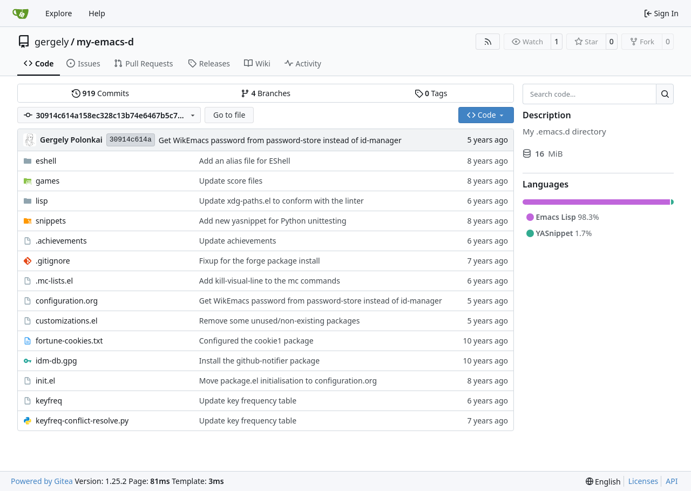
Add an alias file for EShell (244, 161)
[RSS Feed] (488, 41)
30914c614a (131, 140)
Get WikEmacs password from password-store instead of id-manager (280, 140)
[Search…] (665, 94)
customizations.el (67, 320)
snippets (51, 221)
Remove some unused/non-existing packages (279, 320)
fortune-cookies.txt (69, 340)
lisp (42, 201)
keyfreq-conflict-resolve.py (82, 420)
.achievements (61, 241)
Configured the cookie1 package (256, 340)
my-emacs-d (105, 41)
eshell (46, 161)
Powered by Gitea (42, 481)
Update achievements (237, 241)
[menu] (603, 481)
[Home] (20, 13)
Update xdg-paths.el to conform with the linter (281, 201)
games (47, 181)
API (672, 481)
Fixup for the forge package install (259, 260)
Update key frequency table (247, 400)
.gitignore (53, 260)
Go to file (229, 115)
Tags (431, 93)
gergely (52, 41)
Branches (265, 93)
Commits (100, 93)
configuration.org (67, 300)
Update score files (230, 181)
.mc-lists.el (54, 280)
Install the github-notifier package (259, 360)
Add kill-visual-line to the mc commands (269, 280)
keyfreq (49, 400)
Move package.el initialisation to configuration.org (288, 380)
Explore (58, 13)
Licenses (643, 481)
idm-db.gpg (56, 360)
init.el (45, 380)
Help (97, 13)
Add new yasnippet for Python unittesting (273, 221)
